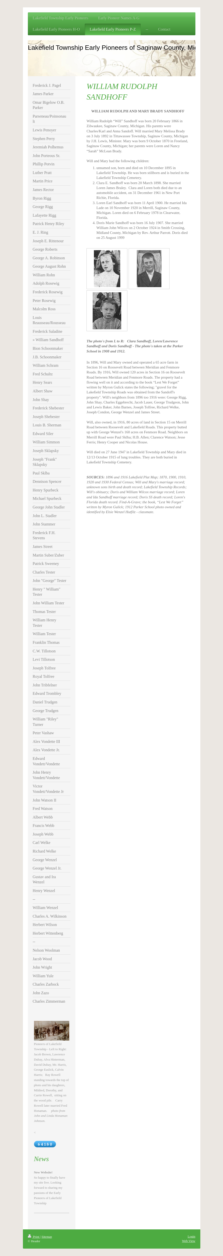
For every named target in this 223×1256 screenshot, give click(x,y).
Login (191, 1236)
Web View (188, 1241)
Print (34, 1237)
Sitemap (46, 1237)
